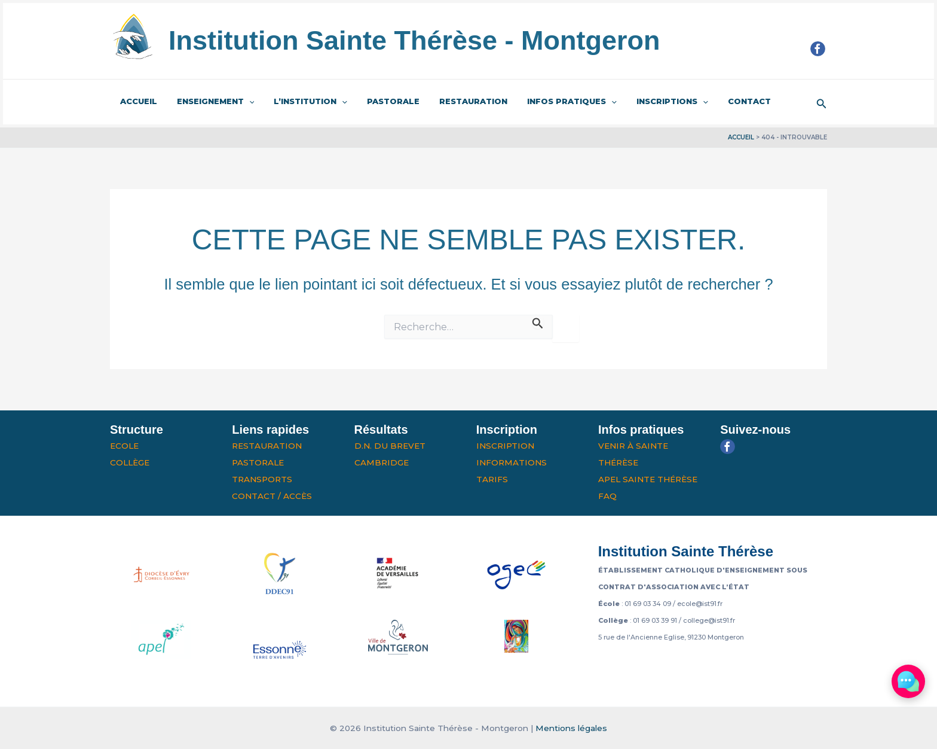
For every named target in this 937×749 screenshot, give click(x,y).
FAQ (607, 496)
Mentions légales (571, 728)
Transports (262, 479)
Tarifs (492, 479)
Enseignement (209, 102)
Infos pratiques (549, 102)
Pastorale (379, 101)
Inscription (505, 445)
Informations (511, 462)
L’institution (300, 102)
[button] (821, 102)
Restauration (455, 101)
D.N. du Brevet (389, 445)
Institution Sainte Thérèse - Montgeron (414, 40)
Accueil (136, 101)
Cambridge (381, 462)
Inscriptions (645, 102)
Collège (129, 462)
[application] (242, 102)
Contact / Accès (272, 496)
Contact (717, 101)
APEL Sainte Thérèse (647, 479)
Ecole (124, 445)
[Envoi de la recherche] (538, 321)
